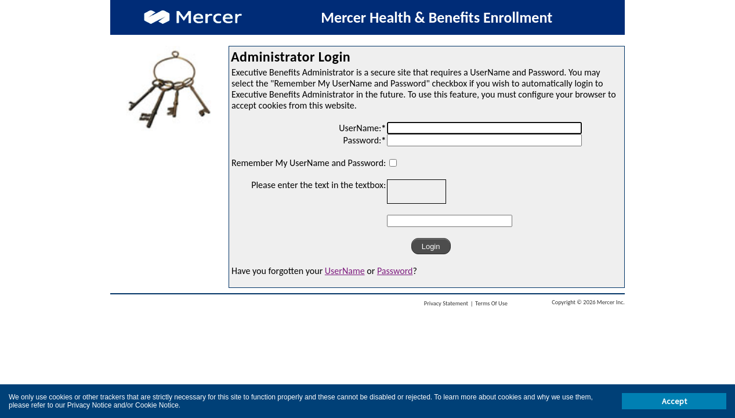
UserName (345, 270)
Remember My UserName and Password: (308, 162)
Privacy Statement (446, 303)
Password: (364, 140)
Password (395, 270)
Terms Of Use (491, 303)
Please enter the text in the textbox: (318, 184)
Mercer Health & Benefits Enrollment (436, 17)
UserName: (362, 128)
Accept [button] (674, 401)
